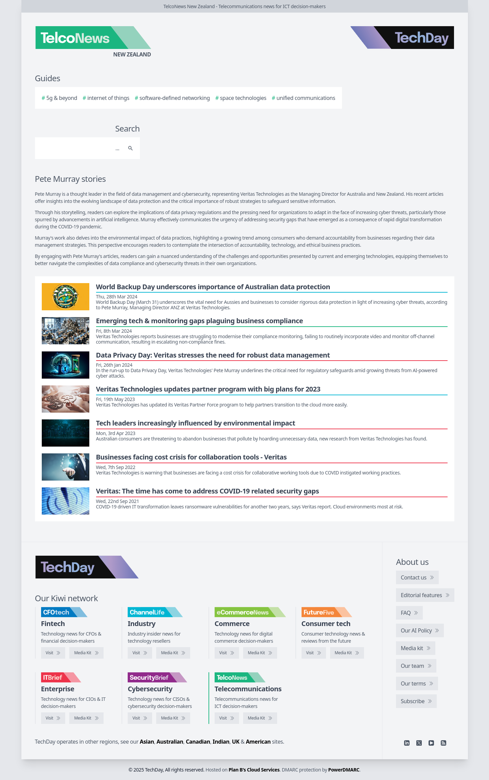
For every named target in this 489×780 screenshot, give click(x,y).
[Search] (81, 148)
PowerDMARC (344, 769)
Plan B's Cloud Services (254, 769)
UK (235, 741)
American (258, 741)
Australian (170, 741)
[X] (419, 743)
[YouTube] (431, 743)
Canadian (198, 741)
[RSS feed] (443, 743)
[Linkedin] (407, 743)
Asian (147, 741)
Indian (221, 741)
